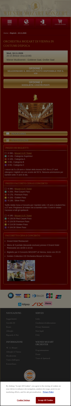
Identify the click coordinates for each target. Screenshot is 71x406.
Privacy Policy (48, 392)
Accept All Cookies (45, 400)
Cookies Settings (23, 400)
